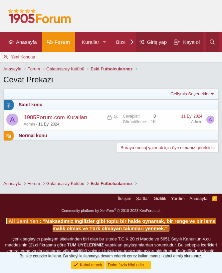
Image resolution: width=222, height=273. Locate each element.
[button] (104, 42)
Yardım (178, 198)
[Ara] (212, 42)
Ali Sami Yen (24, 221)
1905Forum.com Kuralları (56, 117)
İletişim (124, 198)
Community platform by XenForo (111, 211)
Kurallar (90, 42)
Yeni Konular (23, 56)
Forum (62, 42)
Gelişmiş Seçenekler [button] (190, 93)
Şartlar (142, 198)
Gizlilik (160, 198)
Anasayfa (26, 42)
